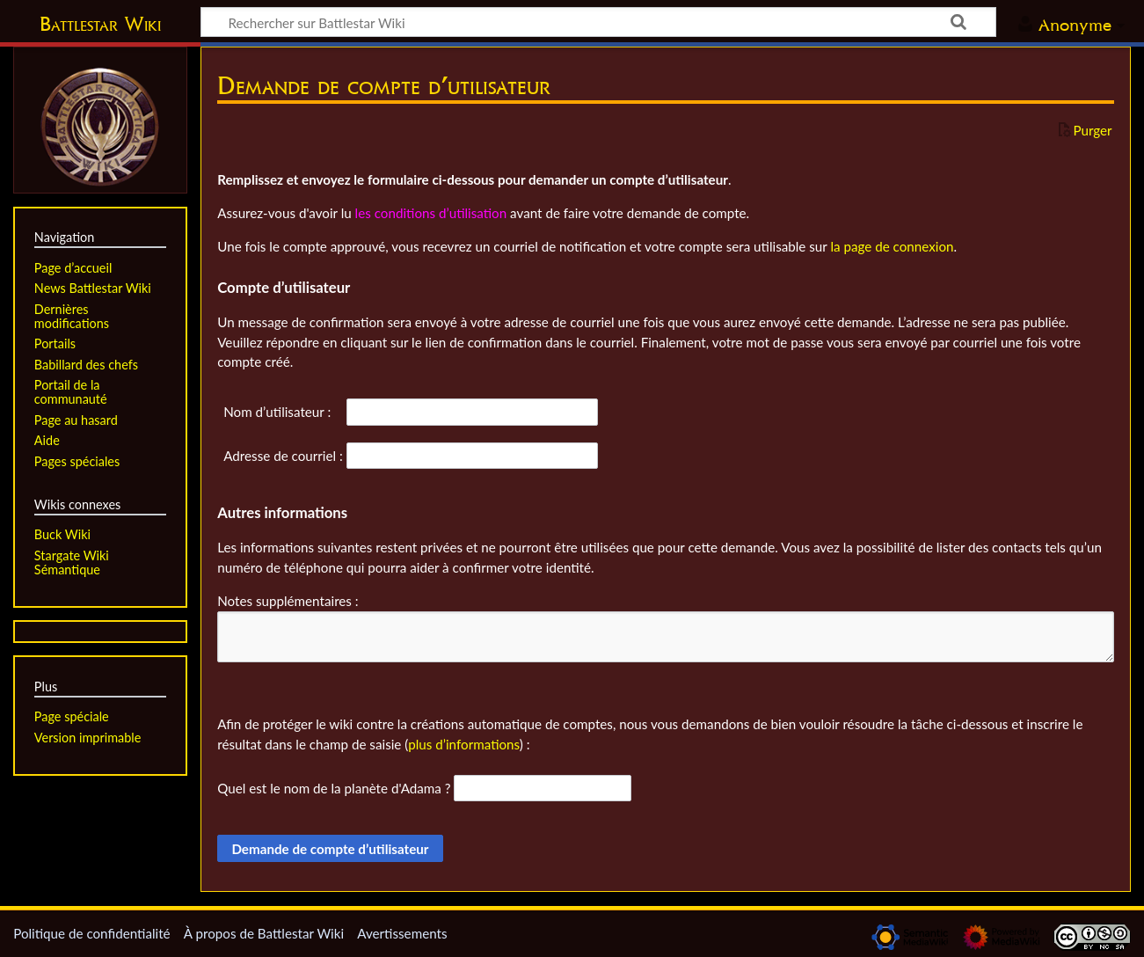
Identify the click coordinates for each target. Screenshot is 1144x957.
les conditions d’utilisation (431, 213)
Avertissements (402, 933)
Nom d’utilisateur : (277, 412)
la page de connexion (891, 246)
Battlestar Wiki (100, 23)
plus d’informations (464, 744)
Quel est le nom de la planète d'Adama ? (333, 788)
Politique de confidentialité (91, 933)
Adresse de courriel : (283, 456)
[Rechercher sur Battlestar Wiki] (598, 22)
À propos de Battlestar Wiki (264, 933)
